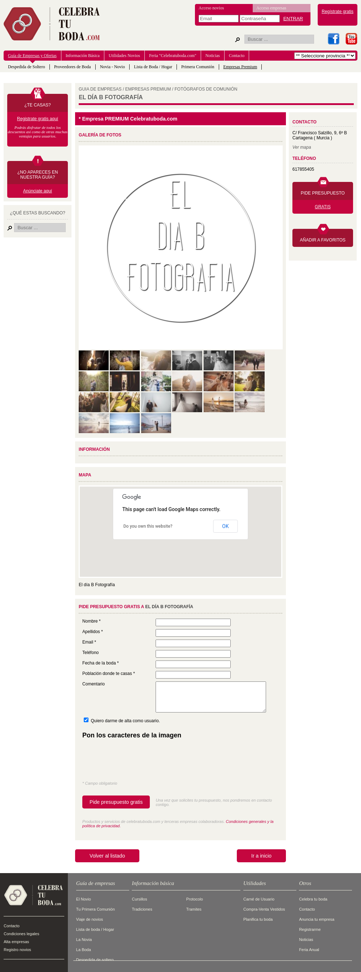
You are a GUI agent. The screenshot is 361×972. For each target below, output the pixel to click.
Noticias (212, 55)
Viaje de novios (89, 919)
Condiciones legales (21, 934)
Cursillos (139, 899)
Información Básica (83, 55)
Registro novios (17, 949)
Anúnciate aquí (37, 190)
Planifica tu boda (258, 919)
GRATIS (323, 206)
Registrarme (310, 929)
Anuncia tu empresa (316, 919)
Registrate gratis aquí (37, 118)
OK (225, 526)
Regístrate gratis (337, 11)
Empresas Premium (240, 66)
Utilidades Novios (124, 55)
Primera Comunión (197, 66)
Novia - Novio (112, 66)
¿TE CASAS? (37, 105)
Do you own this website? (148, 526)
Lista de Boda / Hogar (153, 66)
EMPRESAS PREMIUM (148, 89)
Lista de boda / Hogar (95, 929)
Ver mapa (301, 147)
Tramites (193, 909)
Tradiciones (142, 909)
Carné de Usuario (258, 899)
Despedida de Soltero (26, 66)
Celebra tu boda (313, 899)
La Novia (84, 939)
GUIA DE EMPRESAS (100, 89)
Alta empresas (16, 942)
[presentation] (137, 761)
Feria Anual (309, 949)
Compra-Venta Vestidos (264, 909)
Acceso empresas (271, 7)
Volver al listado (107, 856)
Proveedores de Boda (72, 66)
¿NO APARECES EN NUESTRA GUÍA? (37, 175)
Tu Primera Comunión (95, 909)
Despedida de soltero (95, 960)
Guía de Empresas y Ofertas (32, 55)
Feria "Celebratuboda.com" (172, 55)
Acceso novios (211, 7)
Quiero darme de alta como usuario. (125, 720)
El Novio (83, 899)
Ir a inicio (261, 856)
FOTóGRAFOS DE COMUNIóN (206, 89)
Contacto (236, 55)
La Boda (83, 949)
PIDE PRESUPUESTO (323, 193)
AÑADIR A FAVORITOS (322, 240)
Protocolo (194, 899)
